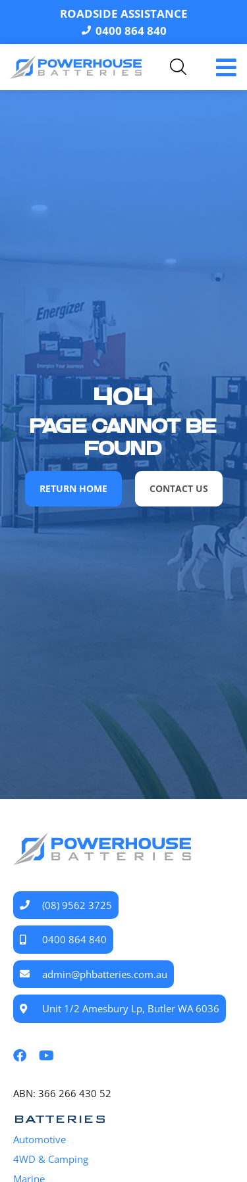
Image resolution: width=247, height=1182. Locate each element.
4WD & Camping (50, 1159)
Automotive (39, 1139)
